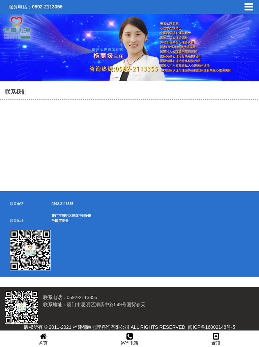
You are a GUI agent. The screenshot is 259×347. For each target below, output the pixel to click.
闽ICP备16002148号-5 (211, 327)
